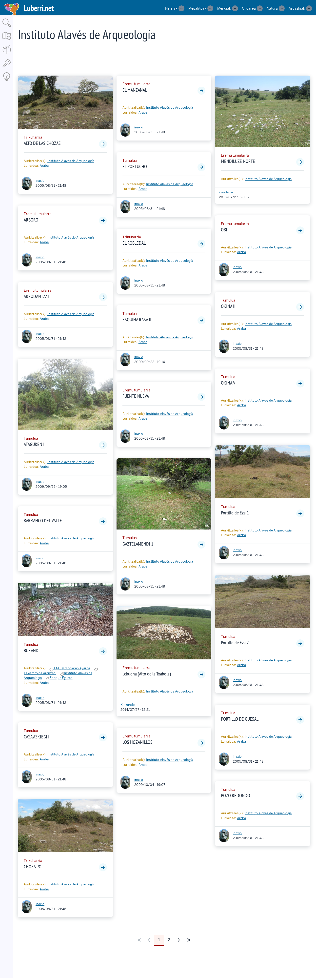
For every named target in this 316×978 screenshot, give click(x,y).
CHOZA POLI (34, 866)
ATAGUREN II (35, 444)
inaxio (40, 181)
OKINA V (228, 383)
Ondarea (249, 8)
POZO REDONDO (235, 795)
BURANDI (32, 650)
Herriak (171, 8)
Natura (272, 8)
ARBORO (31, 220)
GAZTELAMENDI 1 (137, 544)
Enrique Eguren (61, 678)
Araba (44, 165)
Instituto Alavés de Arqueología (70, 161)
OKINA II (228, 306)
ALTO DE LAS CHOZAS (42, 143)
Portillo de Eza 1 (235, 512)
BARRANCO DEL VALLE (43, 520)
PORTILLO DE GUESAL (239, 719)
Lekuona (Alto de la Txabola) (146, 674)
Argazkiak (297, 8)
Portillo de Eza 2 (235, 642)
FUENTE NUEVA (135, 396)
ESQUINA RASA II (136, 319)
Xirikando (127, 705)
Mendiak (224, 8)
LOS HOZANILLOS (137, 742)
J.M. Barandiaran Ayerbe (71, 668)
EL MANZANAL (134, 90)
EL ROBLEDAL (134, 243)
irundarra (226, 192)
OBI (224, 229)
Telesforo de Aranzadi (40, 673)
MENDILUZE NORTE (238, 161)
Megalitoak (197, 8)
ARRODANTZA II (37, 296)
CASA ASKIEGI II (37, 737)
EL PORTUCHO (134, 166)
